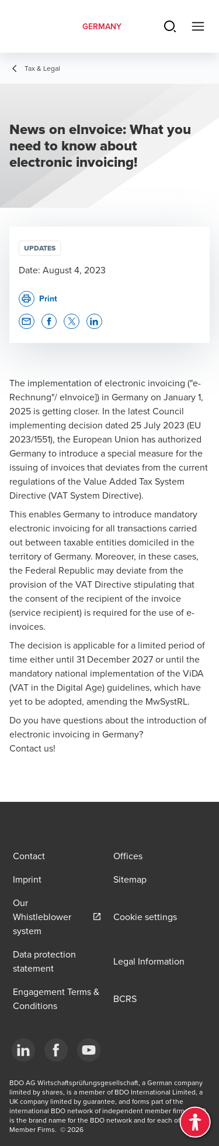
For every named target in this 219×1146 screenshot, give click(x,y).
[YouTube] (89, 1050)
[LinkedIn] (23, 1050)
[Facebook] (56, 1050)
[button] (26, 322)
